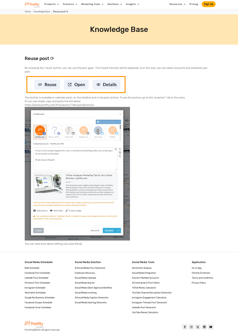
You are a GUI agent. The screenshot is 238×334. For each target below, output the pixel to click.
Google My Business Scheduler (40, 297)
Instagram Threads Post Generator (149, 302)
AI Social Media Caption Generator (91, 297)
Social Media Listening (86, 292)
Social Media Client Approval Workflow (93, 287)
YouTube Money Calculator (145, 312)
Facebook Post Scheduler (37, 273)
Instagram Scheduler (35, 287)
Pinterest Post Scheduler (37, 283)
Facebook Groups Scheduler (39, 302)
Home (28, 11)
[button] (51, 4)
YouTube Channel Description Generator (152, 292)
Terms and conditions (202, 278)
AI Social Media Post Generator (90, 268)
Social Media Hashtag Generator (91, 302)
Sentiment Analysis (142, 268)
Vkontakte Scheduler (35, 292)
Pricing (193, 4)
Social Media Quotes (85, 283)
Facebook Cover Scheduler (38, 307)
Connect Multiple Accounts (145, 278)
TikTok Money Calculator (144, 287)
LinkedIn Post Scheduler (37, 278)
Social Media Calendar (85, 278)
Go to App (197, 268)
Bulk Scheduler (32, 268)
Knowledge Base (42, 11)
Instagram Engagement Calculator (149, 297)
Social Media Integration (144, 273)
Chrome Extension (201, 273)
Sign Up (208, 4)
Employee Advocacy (85, 273)
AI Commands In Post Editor (146, 283)
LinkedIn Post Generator (144, 307)
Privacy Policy (199, 283)
